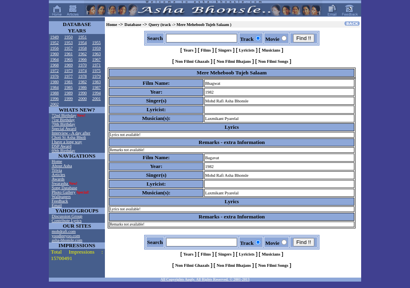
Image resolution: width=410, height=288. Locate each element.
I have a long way (67, 142)
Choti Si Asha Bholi (69, 137)
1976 (54, 76)
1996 (54, 98)
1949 (54, 37)
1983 (96, 82)
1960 (54, 54)
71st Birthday (63, 120)
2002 (54, 104)
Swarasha (60, 183)
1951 (82, 37)
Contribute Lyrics (67, 220)
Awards (58, 179)
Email (57, 205)
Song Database (64, 188)
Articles (58, 174)
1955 (96, 42)
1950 (68, 37)
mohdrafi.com (64, 231)
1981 (68, 82)
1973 (68, 70)
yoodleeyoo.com (66, 236)
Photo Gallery (64, 192)
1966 (82, 59)
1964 (54, 59)
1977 (68, 76)
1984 (54, 87)
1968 (54, 65)
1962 (82, 54)
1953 (68, 42)
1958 (82, 48)
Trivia (57, 170)
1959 (96, 48)
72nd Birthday (64, 115)
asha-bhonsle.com (67, 240)
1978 (82, 76)
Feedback (60, 201)
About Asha (62, 166)
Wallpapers (61, 196)
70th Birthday (63, 124)
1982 (82, 82)
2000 (82, 98)
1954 (82, 42)
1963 (96, 54)
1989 (68, 93)
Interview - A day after (71, 133)
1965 (68, 59)
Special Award (64, 128)
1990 (82, 93)
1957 (68, 48)
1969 (68, 65)
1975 (96, 70)
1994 (96, 93)
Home (57, 161)
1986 (82, 87)
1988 (54, 93)
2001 (96, 98)
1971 (96, 65)
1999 (68, 98)
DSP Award (61, 146)
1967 (96, 59)
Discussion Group (67, 216)
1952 (54, 42)
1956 (54, 48)
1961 (68, 54)
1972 (54, 70)
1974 (82, 70)
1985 (68, 87)
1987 (96, 87)
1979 (96, 76)
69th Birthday (63, 150)
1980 (54, 82)
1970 (82, 65)
